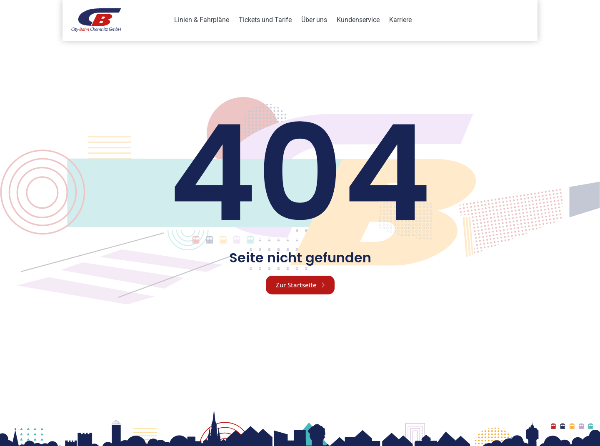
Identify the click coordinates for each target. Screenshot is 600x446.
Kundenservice (358, 20)
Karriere (400, 20)
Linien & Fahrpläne (201, 20)
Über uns (314, 20)
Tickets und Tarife (265, 20)
